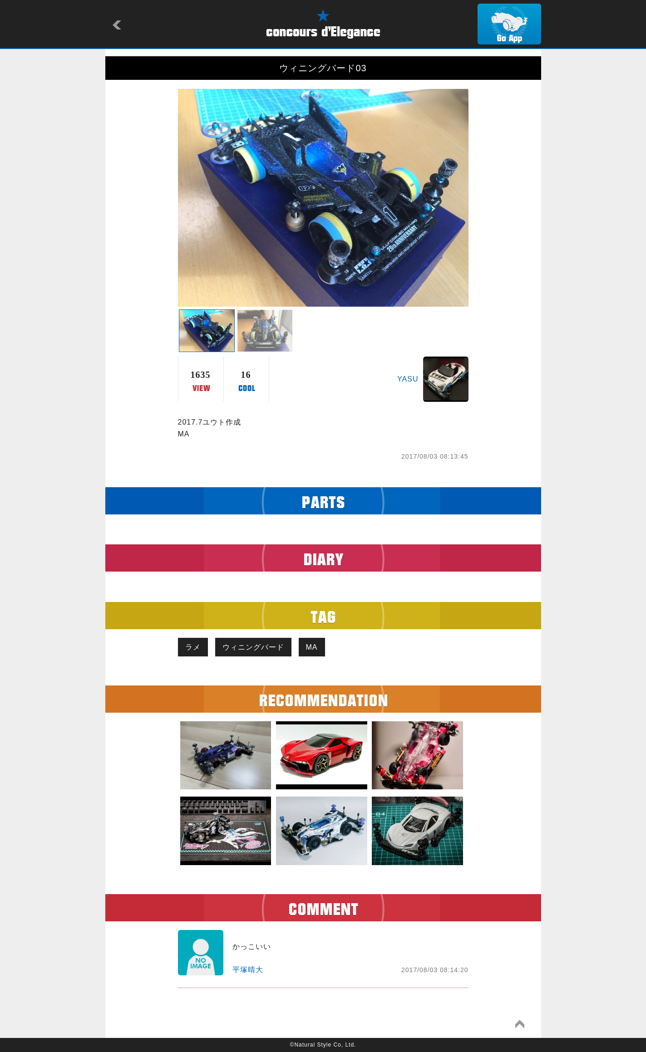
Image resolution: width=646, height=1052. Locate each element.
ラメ (193, 647)
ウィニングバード (253, 647)
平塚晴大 (247, 970)
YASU (407, 379)
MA (312, 647)
